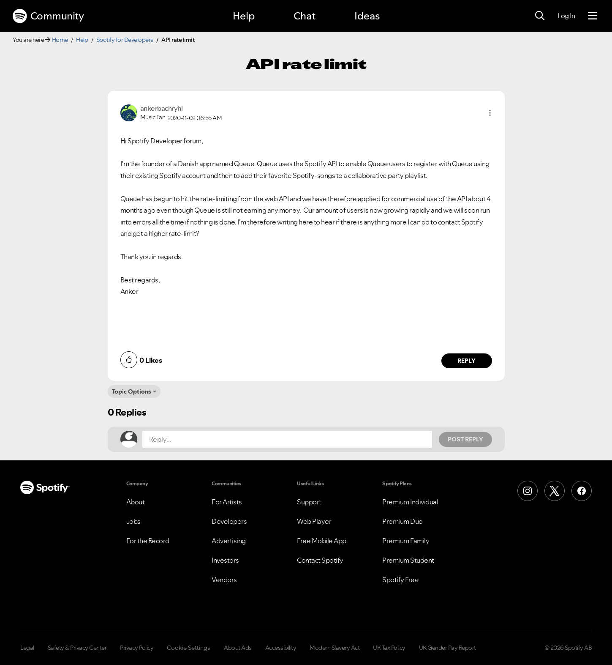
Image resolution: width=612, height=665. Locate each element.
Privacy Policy (136, 647)
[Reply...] (287, 439)
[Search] (540, 16)
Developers (229, 521)
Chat (305, 16)
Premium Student (408, 560)
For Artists (227, 501)
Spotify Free (400, 579)
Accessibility (280, 647)
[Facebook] (581, 491)
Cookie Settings (188, 647)
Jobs (133, 521)
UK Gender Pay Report (447, 647)
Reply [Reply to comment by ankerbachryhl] (466, 360)
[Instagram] (527, 491)
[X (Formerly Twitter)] (554, 491)
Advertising (229, 540)
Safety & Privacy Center (77, 647)
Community (48, 16)
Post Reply (465, 439)
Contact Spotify (320, 560)
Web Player (314, 521)
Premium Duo (402, 521)
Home (60, 40)
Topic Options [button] (131, 391)
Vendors (224, 579)
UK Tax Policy (389, 647)
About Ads (238, 647)
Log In (566, 15)
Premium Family (405, 540)
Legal (27, 647)
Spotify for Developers (124, 40)
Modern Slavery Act (334, 647)
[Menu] (592, 16)
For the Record (147, 540)
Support (309, 501)
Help (244, 16)
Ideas (367, 16)
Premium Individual (410, 501)
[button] (490, 113)
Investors (225, 560)
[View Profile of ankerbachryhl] (161, 108)
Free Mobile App (321, 540)
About (135, 501)
